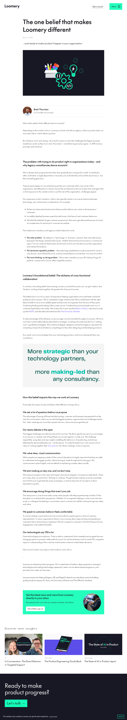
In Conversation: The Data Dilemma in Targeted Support (23, 663)
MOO (31, 311)
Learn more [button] (53, 716)
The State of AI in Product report (100, 661)
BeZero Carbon (81, 308)
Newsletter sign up (35, 608)
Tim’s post (52, 445)
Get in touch (97, 6)
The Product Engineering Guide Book (63, 661)
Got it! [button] (121, 716)
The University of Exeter (70, 311)
